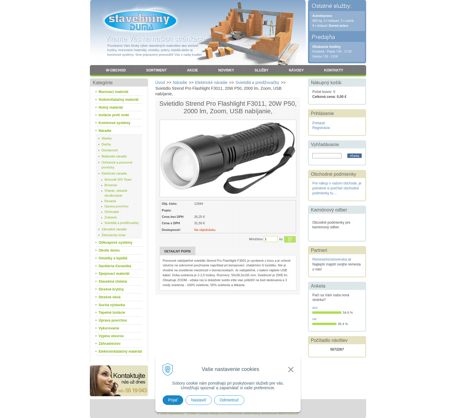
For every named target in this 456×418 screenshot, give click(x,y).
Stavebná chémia (113, 281)
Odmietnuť (229, 400)
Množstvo (256, 239)
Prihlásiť (318, 123)
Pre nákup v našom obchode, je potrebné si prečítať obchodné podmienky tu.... (336, 188)
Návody (296, 70)
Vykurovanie (109, 328)
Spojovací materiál (114, 274)
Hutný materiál (111, 107)
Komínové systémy (114, 123)
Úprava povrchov (116, 206)
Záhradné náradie (114, 229)
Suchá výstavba (112, 305)
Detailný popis (177, 251)
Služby (261, 70)
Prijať (173, 400)
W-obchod (116, 70)
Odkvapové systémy (115, 243)
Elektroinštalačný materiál (120, 351)
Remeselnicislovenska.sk (331, 259)
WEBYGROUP (288, 413)
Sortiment (156, 70)
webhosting (252, 413)
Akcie (192, 70)
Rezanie (110, 201)
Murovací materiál (113, 92)
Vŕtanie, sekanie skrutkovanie (115, 193)
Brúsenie (110, 185)
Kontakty (333, 70)
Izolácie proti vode (114, 115)
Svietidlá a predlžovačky (121, 223)
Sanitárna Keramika (115, 266)
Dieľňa (106, 144)
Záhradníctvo (109, 344)
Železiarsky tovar (113, 235)
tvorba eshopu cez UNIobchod (220, 413)
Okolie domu (109, 250)
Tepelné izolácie (112, 313)
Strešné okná (109, 297)
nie (314, 319)
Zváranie (110, 217)
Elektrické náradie (114, 173)
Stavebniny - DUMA (140, 21)
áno (315, 307)
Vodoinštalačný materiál (118, 100)
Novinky (226, 70)
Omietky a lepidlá (113, 258)
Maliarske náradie (114, 156)
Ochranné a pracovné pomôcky (116, 165)
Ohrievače (111, 212)
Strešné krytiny (111, 289)
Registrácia (321, 128)
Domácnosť (109, 150)
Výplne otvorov (111, 336)
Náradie (105, 131)
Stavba (106, 138)
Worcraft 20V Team (118, 179)
